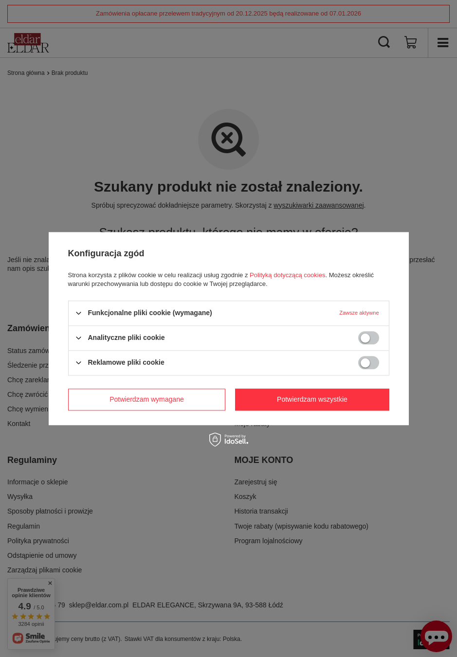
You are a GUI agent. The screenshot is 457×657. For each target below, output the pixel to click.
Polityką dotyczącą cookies (287, 275)
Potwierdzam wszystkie (312, 399)
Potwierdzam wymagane (147, 399)
